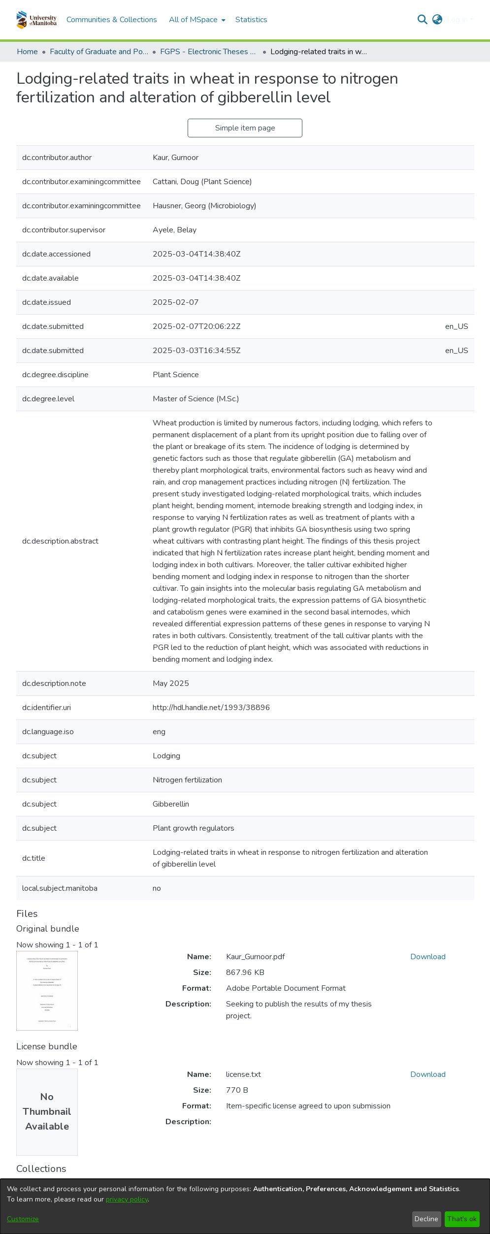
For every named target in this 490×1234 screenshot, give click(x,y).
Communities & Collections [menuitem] (111, 19)
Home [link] (27, 51)
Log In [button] (458, 19)
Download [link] (428, 956)
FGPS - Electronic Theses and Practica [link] (209, 51)
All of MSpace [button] (193, 19)
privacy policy (127, 1199)
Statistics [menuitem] (251, 19)
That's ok (462, 1219)
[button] (36, 20)
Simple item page (245, 128)
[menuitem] (196, 19)
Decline (426, 1219)
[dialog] (245, 1206)
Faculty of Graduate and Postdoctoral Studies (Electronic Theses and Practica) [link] (99, 51)
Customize (23, 1219)
